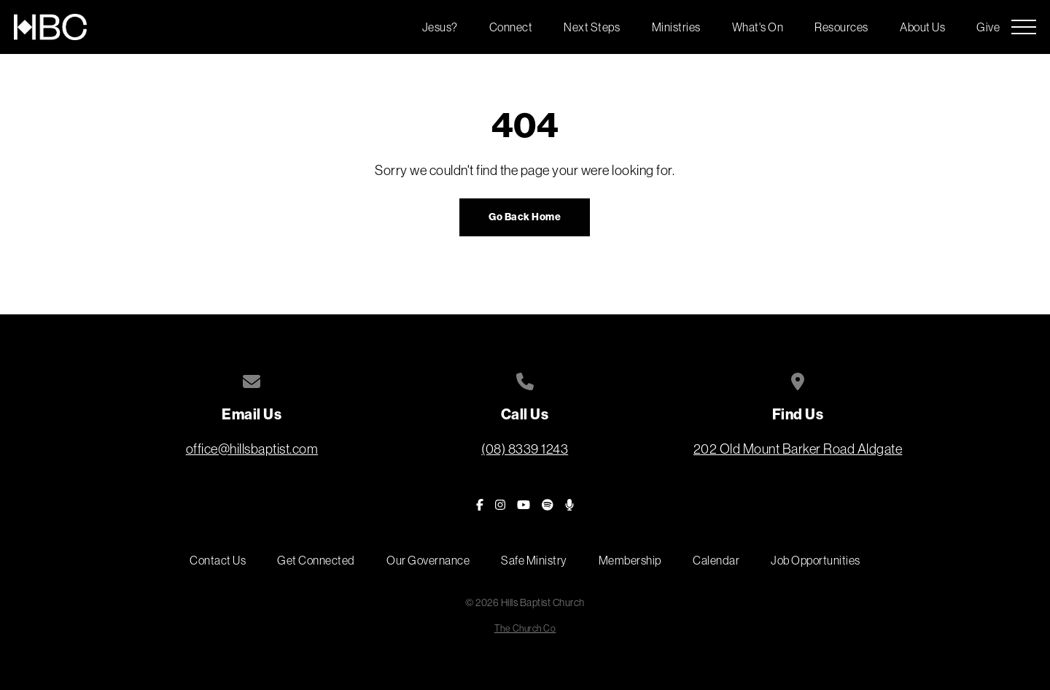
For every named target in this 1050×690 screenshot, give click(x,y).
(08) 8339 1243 (524, 449)
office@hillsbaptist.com (252, 449)
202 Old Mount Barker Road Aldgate (798, 449)
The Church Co (525, 628)
